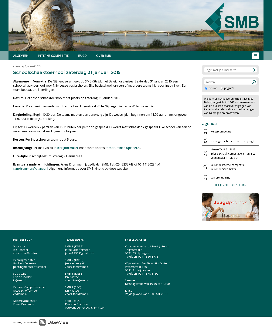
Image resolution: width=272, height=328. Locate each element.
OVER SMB (103, 56)
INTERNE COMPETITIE (53, 56)
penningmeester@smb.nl (29, 267)
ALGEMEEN (21, 56)
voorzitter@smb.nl (25, 253)
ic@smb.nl (19, 280)
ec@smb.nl (20, 294)
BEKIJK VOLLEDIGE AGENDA (230, 185)
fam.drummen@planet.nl (123, 148)
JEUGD (82, 56)
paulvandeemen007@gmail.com (85, 307)
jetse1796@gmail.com (79, 253)
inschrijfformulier (66, 148)
